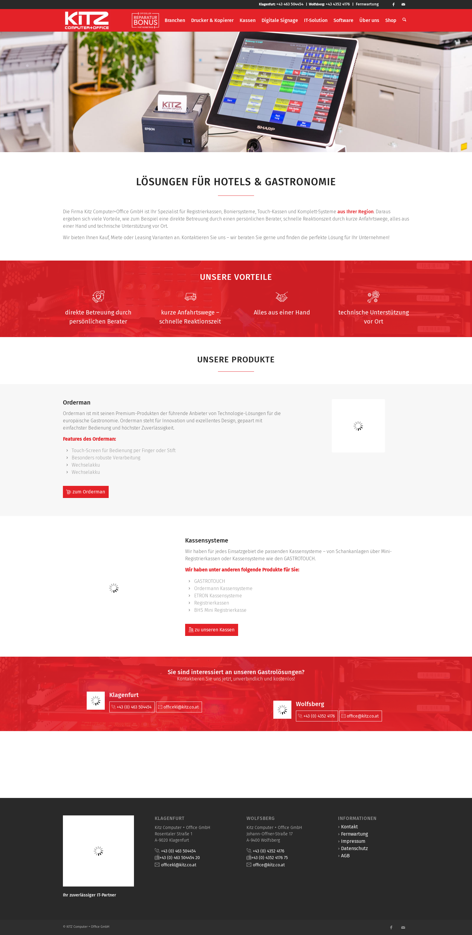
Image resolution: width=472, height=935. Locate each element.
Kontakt (349, 827)
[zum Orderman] (86, 492)
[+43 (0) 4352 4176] (317, 716)
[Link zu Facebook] (396, 4)
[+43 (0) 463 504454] (132, 707)
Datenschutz (354, 848)
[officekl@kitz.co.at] (179, 707)
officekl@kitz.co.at (178, 865)
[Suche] (404, 20)
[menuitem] (147, 20)
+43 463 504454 (289, 4)
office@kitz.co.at (269, 865)
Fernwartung (367, 4)
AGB (345, 855)
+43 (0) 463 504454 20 (180, 857)
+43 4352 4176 (338, 4)
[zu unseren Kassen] (211, 630)
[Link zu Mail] (405, 4)
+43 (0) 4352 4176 (268, 851)
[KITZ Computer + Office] (87, 20)
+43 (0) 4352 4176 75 (269, 857)
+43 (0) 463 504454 (178, 851)
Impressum (353, 841)
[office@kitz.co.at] (360, 716)
